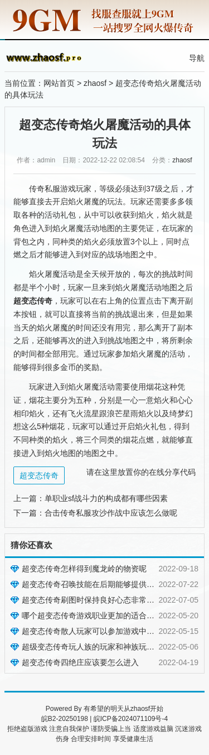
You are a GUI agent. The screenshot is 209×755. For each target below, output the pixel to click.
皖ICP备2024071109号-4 (131, 719)
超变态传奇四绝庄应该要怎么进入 (80, 662)
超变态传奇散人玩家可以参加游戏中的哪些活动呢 (107, 631)
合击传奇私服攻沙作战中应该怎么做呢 (111, 512)
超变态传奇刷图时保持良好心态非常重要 (92, 599)
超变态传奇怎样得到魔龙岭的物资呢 (84, 568)
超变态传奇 (39, 475)
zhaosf (95, 83)
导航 (197, 58)
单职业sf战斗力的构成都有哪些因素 (106, 498)
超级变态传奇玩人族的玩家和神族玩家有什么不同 (107, 646)
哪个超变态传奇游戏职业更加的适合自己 (92, 615)
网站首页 (59, 83)
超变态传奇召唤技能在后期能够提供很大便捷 (100, 584)
